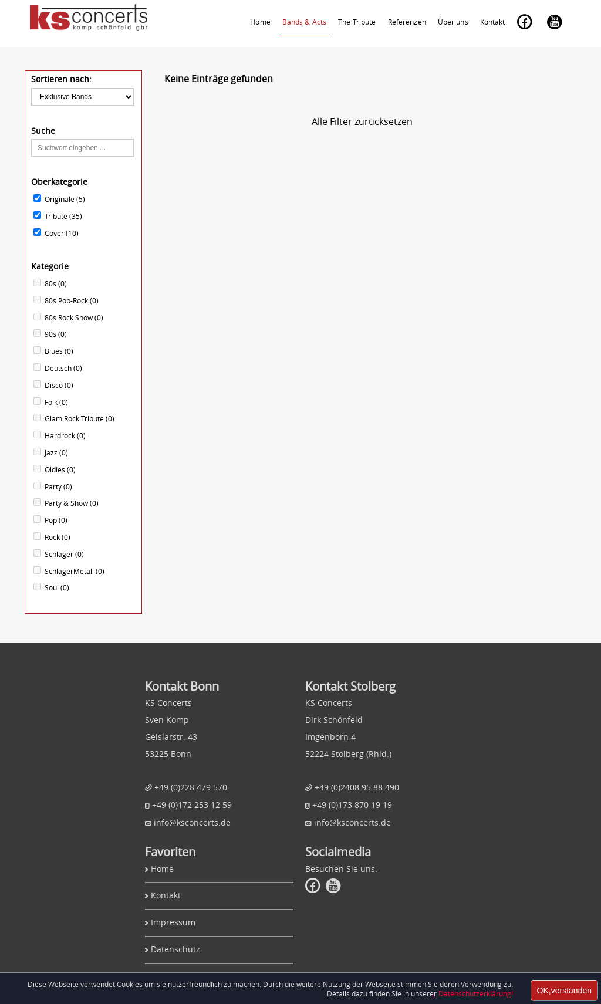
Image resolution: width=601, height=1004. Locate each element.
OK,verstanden (564, 990)
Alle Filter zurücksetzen (362, 121)
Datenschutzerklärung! (475, 993)
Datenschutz (175, 949)
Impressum (173, 922)
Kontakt (166, 895)
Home (162, 868)
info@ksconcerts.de (192, 822)
